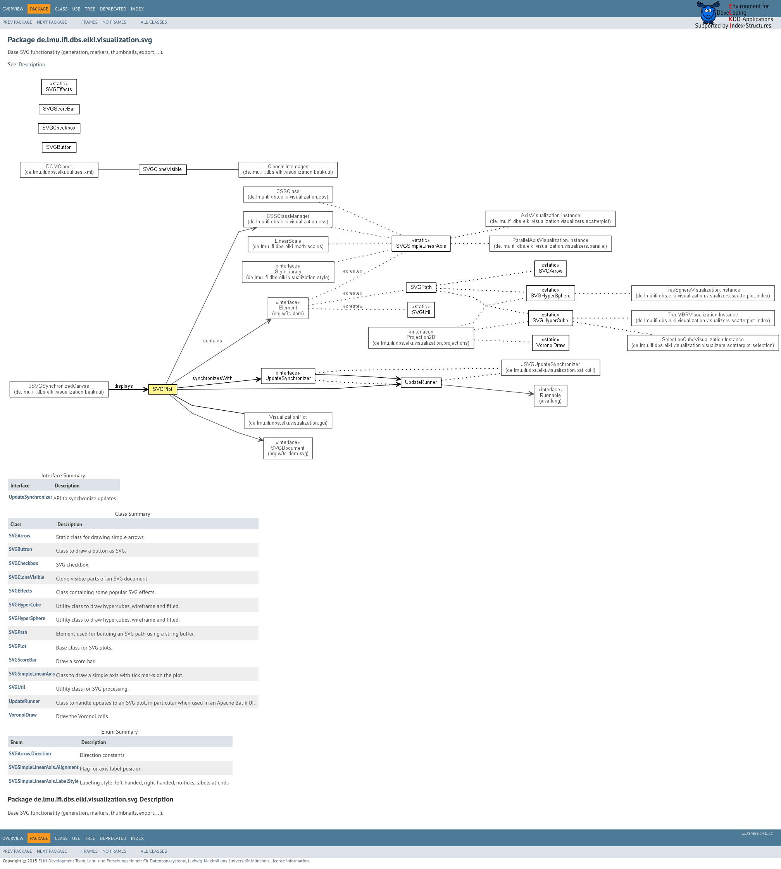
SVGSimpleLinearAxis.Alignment (44, 767)
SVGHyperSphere (27, 618)
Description (32, 64)
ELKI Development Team (61, 861)
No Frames (114, 22)
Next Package (52, 22)
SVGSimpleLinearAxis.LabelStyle (44, 781)
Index (137, 9)
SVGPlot (17, 646)
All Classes (154, 22)
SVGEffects (20, 590)
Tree (90, 9)
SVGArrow (19, 535)
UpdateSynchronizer (30, 497)
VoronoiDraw (23, 715)
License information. (290, 861)
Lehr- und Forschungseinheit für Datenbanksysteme (136, 861)
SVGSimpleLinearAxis (32, 673)
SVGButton (20, 549)
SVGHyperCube (25, 604)
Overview (12, 9)
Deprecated (113, 9)
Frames (89, 22)
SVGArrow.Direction (30, 753)
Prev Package (17, 22)
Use (76, 9)
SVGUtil (17, 687)
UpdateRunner (24, 701)
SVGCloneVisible (27, 577)
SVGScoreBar (22, 660)
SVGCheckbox (23, 563)
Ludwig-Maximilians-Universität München (228, 861)
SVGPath (18, 632)
